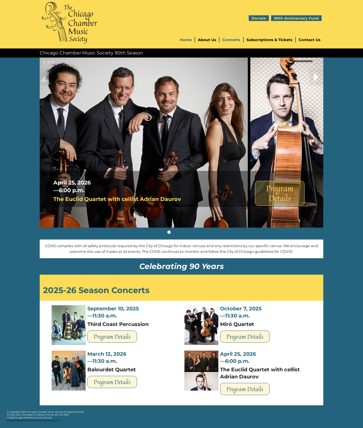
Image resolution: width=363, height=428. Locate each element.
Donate (259, 18)
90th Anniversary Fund (296, 18)
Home (186, 39)
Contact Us (309, 39)
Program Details (280, 193)
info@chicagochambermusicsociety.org (29, 417)
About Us (207, 39)
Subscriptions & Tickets (269, 39)
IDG (57, 420)
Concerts (231, 39)
